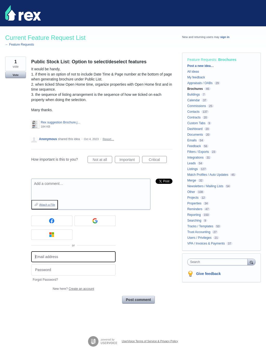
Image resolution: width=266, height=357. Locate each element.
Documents (195, 134)
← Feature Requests (19, 44)
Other (191, 192)
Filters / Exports (198, 152)
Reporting (194, 215)
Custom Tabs (196, 123)
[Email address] (73, 256)
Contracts (194, 117)
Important (129, 160)
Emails (192, 140)
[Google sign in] (95, 221)
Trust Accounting (198, 232)
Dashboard (195, 129)
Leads (191, 163)
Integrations (195, 157)
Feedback (194, 146)
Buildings (193, 94)
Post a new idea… (200, 66)
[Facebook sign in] (51, 221)
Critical (158, 160)
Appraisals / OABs (199, 83)
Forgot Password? (45, 279)
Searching (194, 220)
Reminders (194, 209)
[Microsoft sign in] (51, 234)
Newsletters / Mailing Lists (205, 186)
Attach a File (47, 204)
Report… (108, 139)
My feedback (196, 77)
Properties (194, 203)
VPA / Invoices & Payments (206, 243)
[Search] (251, 262)
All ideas (193, 71)
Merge (191, 180)
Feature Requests (201, 60)
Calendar (193, 100)
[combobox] (218, 262)
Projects (192, 197)
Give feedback (208, 274)
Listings (192, 169)
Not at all (102, 160)
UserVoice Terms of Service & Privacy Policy (150, 341)
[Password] (73, 269)
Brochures (227, 60)
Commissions (196, 106)
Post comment (138, 300)
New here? (73, 289)
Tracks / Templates (200, 226)
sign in (224, 37)
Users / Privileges (199, 238)
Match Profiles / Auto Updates (207, 175)
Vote (15, 75)
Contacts (193, 112)
